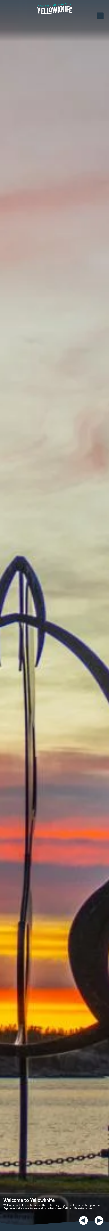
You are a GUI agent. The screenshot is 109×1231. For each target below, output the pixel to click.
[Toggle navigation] (100, 15)
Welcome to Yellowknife (29, 1200)
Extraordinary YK (54, 8)
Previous (83, 1220)
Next (99, 1220)
